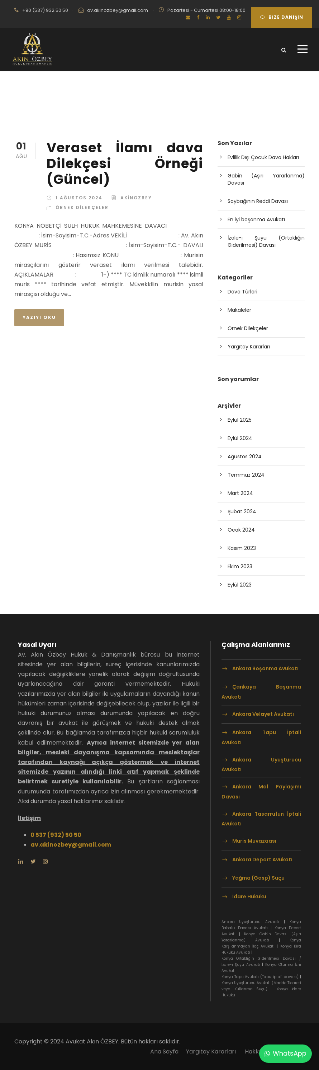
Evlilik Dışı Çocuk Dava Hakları (263, 157)
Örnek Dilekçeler (82, 207)
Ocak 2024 (241, 529)
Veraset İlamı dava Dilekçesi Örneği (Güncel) (125, 163)
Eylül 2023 (240, 584)
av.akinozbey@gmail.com (117, 10)
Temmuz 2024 (246, 474)
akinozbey (136, 198)
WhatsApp (285, 1053)
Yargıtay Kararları (249, 346)
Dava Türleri (242, 291)
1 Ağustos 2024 (79, 198)
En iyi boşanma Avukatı (256, 219)
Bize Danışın (281, 17)
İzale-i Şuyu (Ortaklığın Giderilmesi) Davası (266, 241)
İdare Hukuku (249, 896)
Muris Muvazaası (254, 840)
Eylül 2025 (240, 419)
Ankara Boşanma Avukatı (265, 668)
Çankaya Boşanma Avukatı (261, 692)
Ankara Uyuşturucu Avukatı (261, 764)
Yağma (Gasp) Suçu (258, 877)
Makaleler (239, 310)
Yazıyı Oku (39, 317)
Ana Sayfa (164, 1051)
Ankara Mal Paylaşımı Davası (261, 791)
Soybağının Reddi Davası (258, 201)
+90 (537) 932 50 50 (45, 10)
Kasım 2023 (242, 548)
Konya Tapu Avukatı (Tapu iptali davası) (260, 976)
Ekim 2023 (240, 566)
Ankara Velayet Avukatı (263, 714)
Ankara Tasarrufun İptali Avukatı (261, 818)
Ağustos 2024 (245, 456)
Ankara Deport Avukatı (263, 859)
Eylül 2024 (240, 438)
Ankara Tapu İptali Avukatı (261, 737)
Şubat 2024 (242, 511)
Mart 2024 (240, 493)
